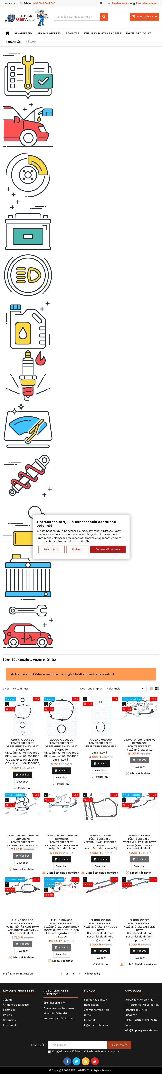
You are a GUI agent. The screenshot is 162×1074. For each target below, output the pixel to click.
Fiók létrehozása (146, 3)
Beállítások (51, 549)
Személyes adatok (95, 999)
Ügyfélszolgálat (138, 33)
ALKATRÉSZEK (23, 33)
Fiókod (89, 990)
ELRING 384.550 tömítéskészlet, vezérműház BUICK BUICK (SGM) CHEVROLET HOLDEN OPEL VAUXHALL (61, 926)
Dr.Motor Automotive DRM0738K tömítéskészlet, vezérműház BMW (139, 744)
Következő (93, 974)
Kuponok (90, 1020)
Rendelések (91, 1004)
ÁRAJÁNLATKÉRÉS (49, 33)
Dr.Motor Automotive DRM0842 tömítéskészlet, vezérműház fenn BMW (61, 840)
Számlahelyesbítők (96, 1010)
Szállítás (72, 33)
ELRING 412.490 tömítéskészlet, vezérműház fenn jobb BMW (100, 925)
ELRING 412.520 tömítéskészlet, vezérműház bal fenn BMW (139, 925)
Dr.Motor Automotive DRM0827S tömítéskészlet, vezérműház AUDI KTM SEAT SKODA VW (22, 842)
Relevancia (126, 689)
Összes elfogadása (108, 549)
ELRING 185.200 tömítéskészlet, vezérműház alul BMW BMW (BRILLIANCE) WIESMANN (139, 842)
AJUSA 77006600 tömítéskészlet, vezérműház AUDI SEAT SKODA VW (22, 744)
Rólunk (31, 42)
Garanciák (13, 42)
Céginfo (8, 999)
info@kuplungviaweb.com (141, 1030)
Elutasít (77, 549)
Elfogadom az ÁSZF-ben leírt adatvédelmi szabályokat (86, 1051)
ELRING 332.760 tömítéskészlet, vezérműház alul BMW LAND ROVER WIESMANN (22, 925)
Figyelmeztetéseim (96, 1025)
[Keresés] (81, 17)
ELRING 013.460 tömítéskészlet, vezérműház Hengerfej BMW (100, 840)
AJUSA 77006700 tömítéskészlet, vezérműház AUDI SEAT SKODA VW (61, 744)
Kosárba (23, 774)
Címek (88, 1015)
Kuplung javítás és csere (102, 33)
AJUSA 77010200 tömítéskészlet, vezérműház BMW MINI (101, 743)
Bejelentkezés (120, 3)
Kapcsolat (10, 3)
